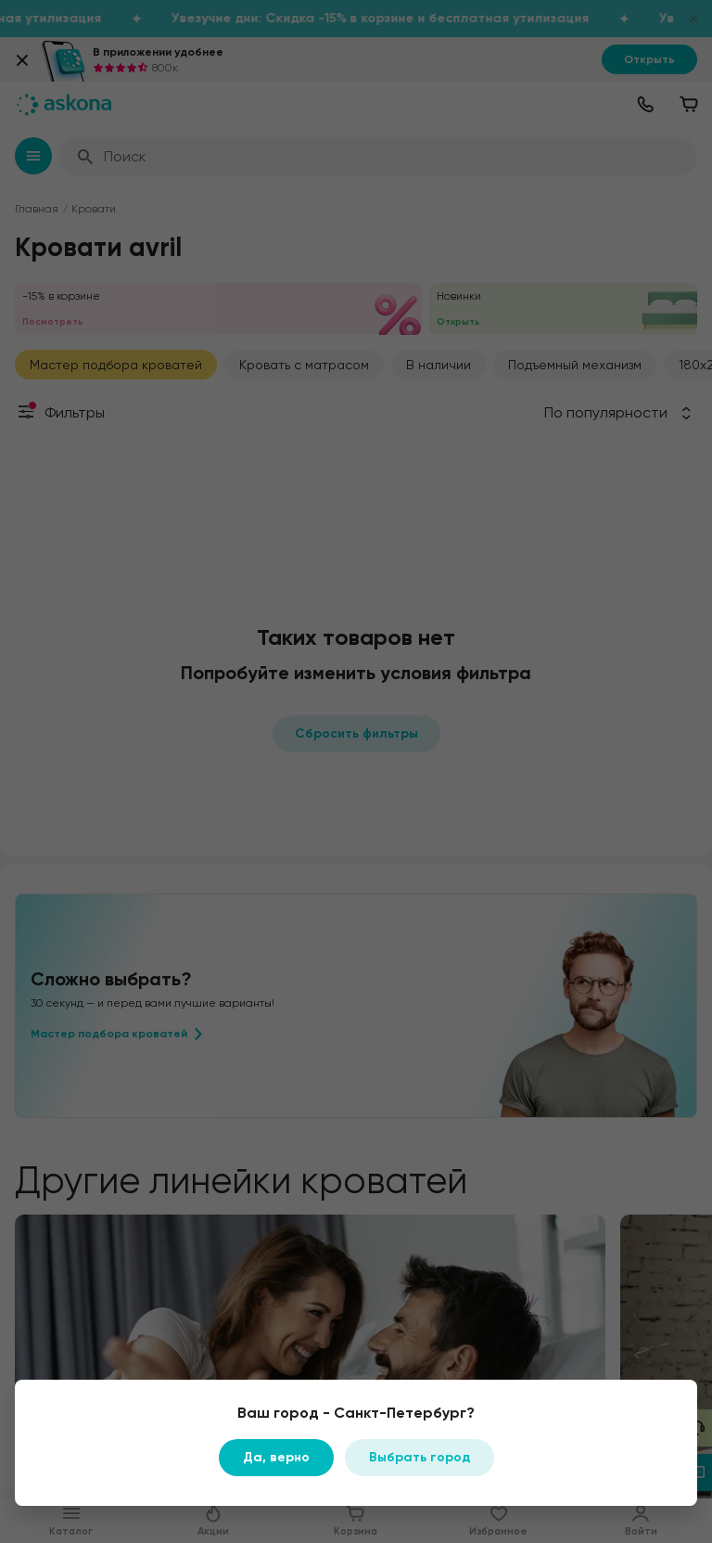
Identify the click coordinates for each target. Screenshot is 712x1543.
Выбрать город (419, 1457)
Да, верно (276, 1457)
